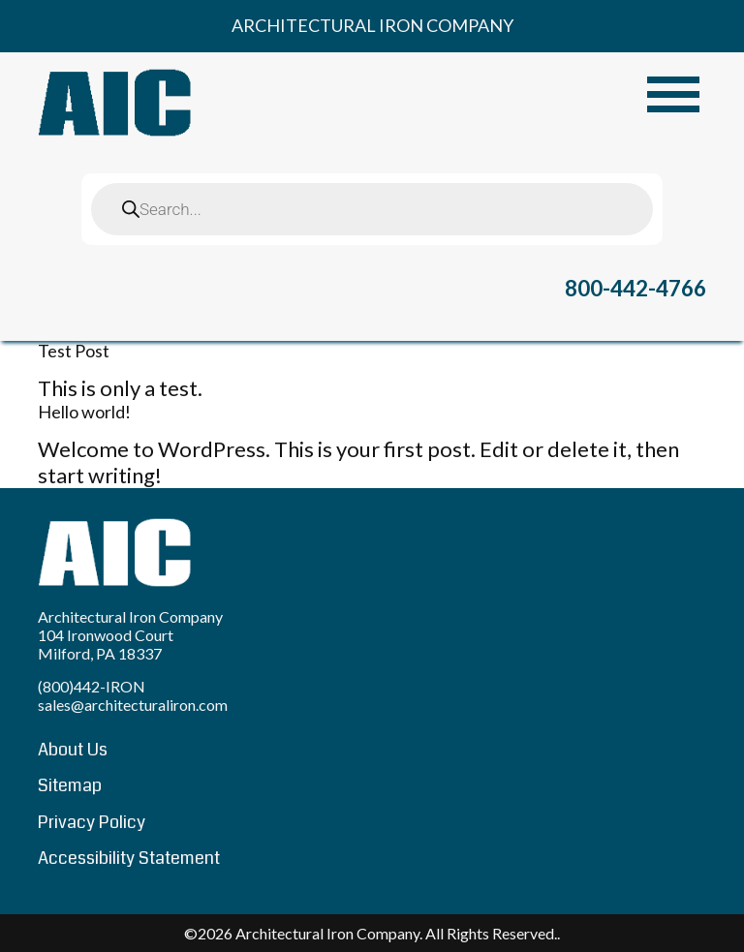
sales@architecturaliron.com (133, 704)
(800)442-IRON (91, 686)
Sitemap (70, 785)
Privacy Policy (91, 822)
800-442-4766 (635, 288)
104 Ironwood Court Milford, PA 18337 (105, 644)
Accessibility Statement (129, 858)
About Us (73, 749)
